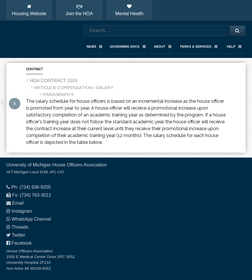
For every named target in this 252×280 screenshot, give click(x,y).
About (162, 46)
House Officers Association (39, 39)
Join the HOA (79, 10)
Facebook (21, 243)
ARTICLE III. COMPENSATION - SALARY (73, 87)
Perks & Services (198, 46)
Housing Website (29, 10)
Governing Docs (128, 46)
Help (234, 46)
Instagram (21, 211)
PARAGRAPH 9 (58, 94)
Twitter (18, 235)
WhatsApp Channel (31, 219)
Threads (19, 227)
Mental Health (129, 10)
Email (17, 203)
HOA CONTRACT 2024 (54, 80)
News (94, 46)
